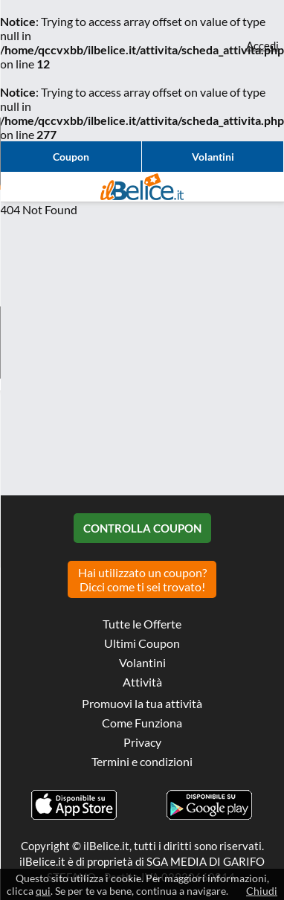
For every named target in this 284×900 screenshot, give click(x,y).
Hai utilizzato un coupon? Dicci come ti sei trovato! (142, 579)
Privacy (142, 742)
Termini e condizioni (142, 761)
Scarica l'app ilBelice (75, 805)
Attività (142, 682)
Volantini (213, 156)
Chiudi (261, 890)
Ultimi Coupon (142, 643)
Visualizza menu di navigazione (18, 187)
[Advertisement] (139, 355)
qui (43, 890)
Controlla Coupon (142, 528)
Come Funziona (142, 723)
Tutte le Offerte (142, 624)
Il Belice (142, 186)
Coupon (71, 156)
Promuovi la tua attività (142, 703)
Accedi (262, 45)
